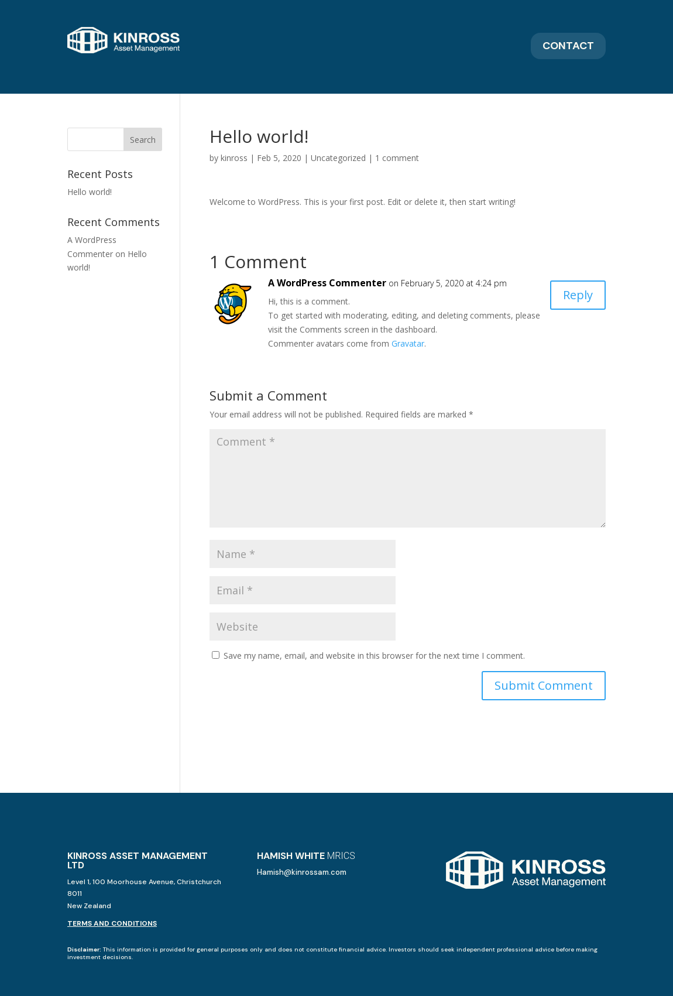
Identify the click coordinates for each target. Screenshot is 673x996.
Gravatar (408, 343)
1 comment (397, 157)
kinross (234, 157)
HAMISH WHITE (306, 856)
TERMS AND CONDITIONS (112, 923)
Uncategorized (338, 157)
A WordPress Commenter (327, 282)
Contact (568, 46)
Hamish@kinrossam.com (301, 872)
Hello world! (89, 191)
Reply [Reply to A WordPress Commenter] (578, 295)
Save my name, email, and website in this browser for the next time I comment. (374, 655)
